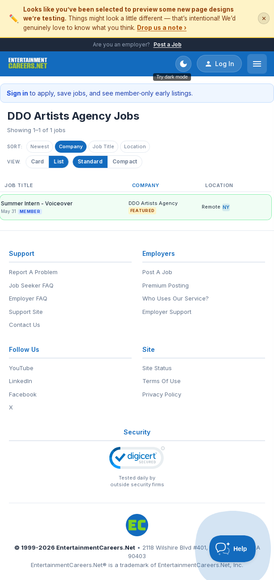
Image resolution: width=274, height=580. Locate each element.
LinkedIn (20, 380)
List (59, 161)
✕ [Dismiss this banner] (264, 18)
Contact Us (24, 324)
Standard (90, 161)
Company (71, 146)
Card (38, 161)
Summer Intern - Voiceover (37, 203)
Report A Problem (33, 271)
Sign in (17, 93)
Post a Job (168, 44)
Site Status (157, 367)
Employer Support (166, 311)
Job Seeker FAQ (31, 285)
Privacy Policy (161, 394)
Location (135, 146)
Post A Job (157, 271)
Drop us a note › (162, 27)
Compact (124, 161)
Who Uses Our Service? (175, 298)
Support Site (26, 311)
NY (226, 207)
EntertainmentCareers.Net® (69, 564)
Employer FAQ (28, 298)
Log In (219, 64)
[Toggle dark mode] (183, 64)
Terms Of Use (161, 380)
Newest (39, 146)
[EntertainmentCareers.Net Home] (28, 64)
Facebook (23, 394)
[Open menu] (257, 64)
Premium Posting (165, 285)
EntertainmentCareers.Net (95, 547)
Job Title (103, 146)
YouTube (21, 367)
